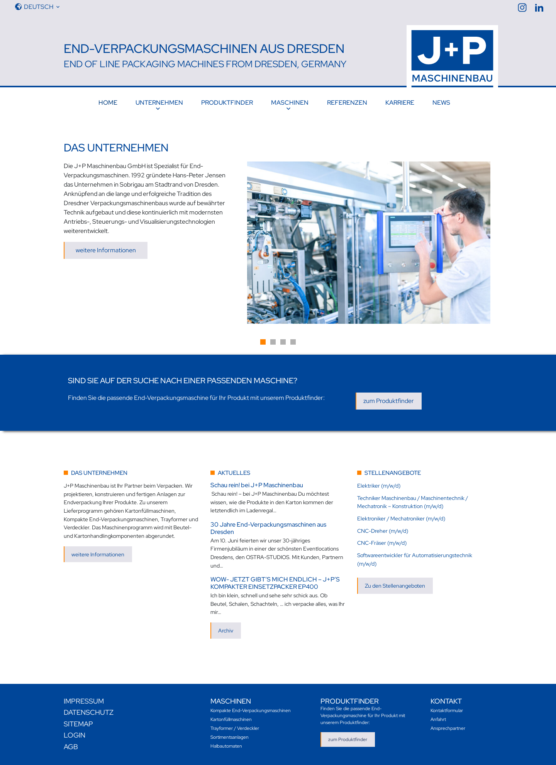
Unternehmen (159, 103)
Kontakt (446, 701)
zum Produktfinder (388, 401)
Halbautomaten (226, 746)
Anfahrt (438, 719)
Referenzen (347, 103)
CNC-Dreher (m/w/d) (382, 530)
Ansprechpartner (448, 728)
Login (74, 735)
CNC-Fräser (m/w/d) (382, 542)
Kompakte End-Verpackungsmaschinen (250, 710)
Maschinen (290, 103)
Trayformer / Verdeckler (234, 728)
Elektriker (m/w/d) (378, 485)
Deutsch (38, 7)
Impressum (84, 701)
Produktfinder (227, 103)
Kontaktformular (447, 710)
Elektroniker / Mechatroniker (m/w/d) (401, 518)
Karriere (399, 103)
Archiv (225, 630)
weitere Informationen (106, 250)
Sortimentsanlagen (229, 737)
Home (107, 103)
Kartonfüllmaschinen (231, 719)
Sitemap (78, 723)
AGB (71, 746)
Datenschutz (89, 712)
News (441, 103)
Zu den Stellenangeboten (395, 585)
